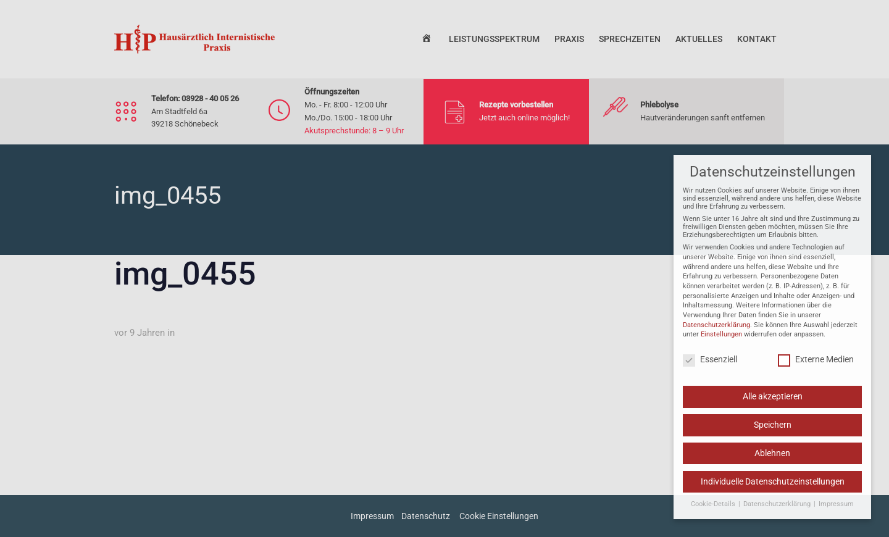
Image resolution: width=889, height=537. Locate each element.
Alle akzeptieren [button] (773, 401)
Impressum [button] (836, 508)
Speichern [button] (772, 430)
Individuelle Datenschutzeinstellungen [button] (773, 486)
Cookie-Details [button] (714, 508)
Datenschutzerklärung (716, 329)
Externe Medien (816, 363)
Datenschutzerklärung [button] (777, 508)
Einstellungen (721, 339)
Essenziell (710, 363)
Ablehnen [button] (772, 458)
